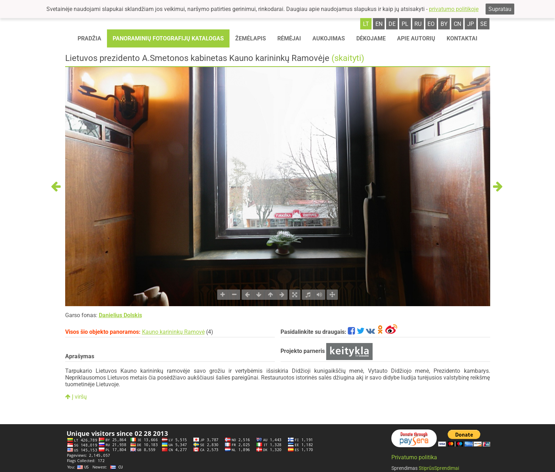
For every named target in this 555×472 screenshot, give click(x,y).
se (483, 24)
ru (417, 24)
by (444, 24)
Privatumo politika (414, 457)
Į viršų (76, 396)
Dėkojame (371, 38)
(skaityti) (348, 58)
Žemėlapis (250, 38)
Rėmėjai (289, 38)
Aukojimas (328, 38)
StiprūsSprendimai (439, 468)
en (379, 24)
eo (431, 24)
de (392, 24)
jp (470, 24)
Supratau (499, 9)
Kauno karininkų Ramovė (173, 331)
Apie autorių (416, 38)
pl (405, 24)
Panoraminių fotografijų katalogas (168, 38)
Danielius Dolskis (120, 315)
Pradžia (89, 38)
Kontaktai (462, 38)
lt (366, 24)
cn (457, 24)
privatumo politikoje (453, 9)
